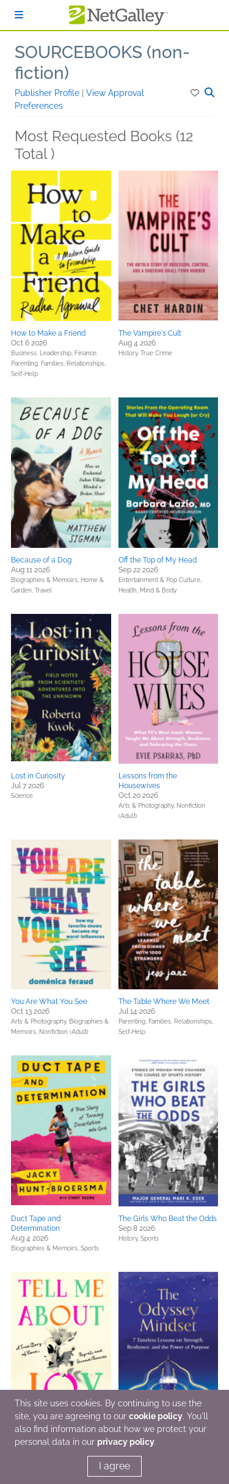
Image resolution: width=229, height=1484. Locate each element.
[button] (196, 93)
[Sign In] (19, 15)
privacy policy (125, 1442)
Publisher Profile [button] (48, 93)
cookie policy (156, 1416)
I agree (114, 1466)
